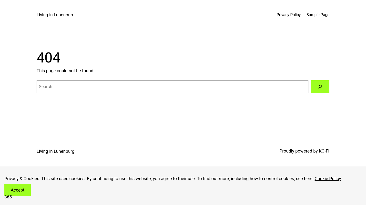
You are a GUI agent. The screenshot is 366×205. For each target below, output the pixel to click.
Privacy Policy (289, 14)
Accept (17, 190)
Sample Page (317, 14)
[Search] (320, 86)
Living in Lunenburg (55, 14)
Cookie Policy (328, 178)
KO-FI (324, 151)
